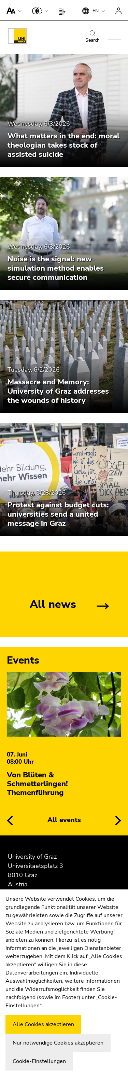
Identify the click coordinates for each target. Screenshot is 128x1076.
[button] (12, 10)
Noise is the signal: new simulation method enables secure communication (56, 268)
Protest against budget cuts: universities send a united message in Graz (58, 514)
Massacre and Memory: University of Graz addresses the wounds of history (58, 391)
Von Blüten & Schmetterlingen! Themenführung (37, 784)
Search (92, 36)
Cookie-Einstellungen (39, 1061)
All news (53, 604)
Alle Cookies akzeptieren (43, 1024)
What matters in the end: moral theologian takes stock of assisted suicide (63, 145)
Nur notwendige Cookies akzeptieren (58, 1043)
